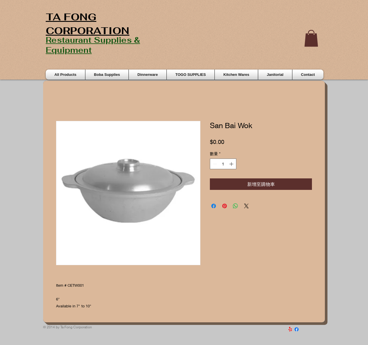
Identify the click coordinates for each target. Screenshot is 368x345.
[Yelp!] (290, 329)
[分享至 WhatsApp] (235, 206)
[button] (311, 38)
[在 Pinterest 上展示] (224, 206)
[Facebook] (296, 329)
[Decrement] (214, 164)
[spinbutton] (223, 164)
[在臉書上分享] (213, 206)
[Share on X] (246, 206)
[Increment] (231, 164)
